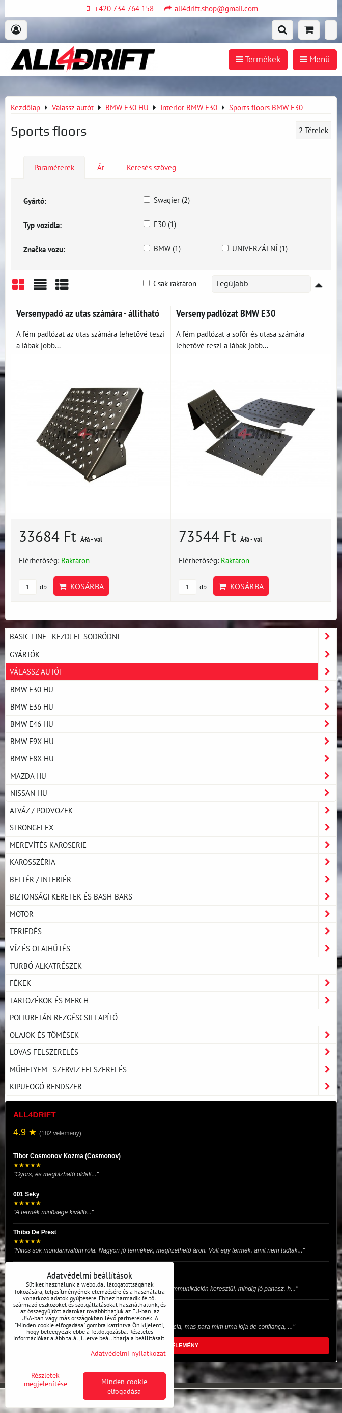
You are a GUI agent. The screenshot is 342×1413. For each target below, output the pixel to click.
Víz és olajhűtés (173, 948)
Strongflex (173, 827)
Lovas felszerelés (173, 1052)
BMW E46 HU (173, 724)
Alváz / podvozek (173, 810)
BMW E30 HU (173, 689)
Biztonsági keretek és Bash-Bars (173, 896)
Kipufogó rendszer (173, 1086)
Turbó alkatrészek (46, 965)
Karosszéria (173, 862)
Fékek (173, 983)
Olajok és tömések (173, 1034)
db (33, 587)
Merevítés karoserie (173, 845)
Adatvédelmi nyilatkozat (128, 1353)
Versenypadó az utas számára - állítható (87, 313)
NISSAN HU (173, 793)
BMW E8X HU (173, 758)
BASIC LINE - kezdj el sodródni (173, 636)
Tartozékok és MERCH (173, 1000)
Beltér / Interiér (173, 879)
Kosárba (81, 586)
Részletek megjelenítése (45, 1379)
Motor (173, 914)
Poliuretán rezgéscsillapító (64, 1017)
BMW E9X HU (173, 741)
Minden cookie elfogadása (124, 1386)
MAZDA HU (173, 775)
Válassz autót (173, 671)
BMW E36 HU (173, 706)
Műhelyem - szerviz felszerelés (173, 1069)
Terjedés (173, 931)
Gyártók (173, 654)
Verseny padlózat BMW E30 (226, 313)
